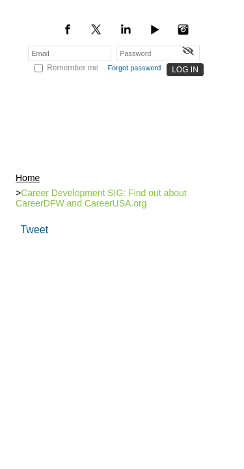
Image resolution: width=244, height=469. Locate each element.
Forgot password (134, 68)
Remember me (72, 67)
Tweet (34, 224)
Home (28, 174)
